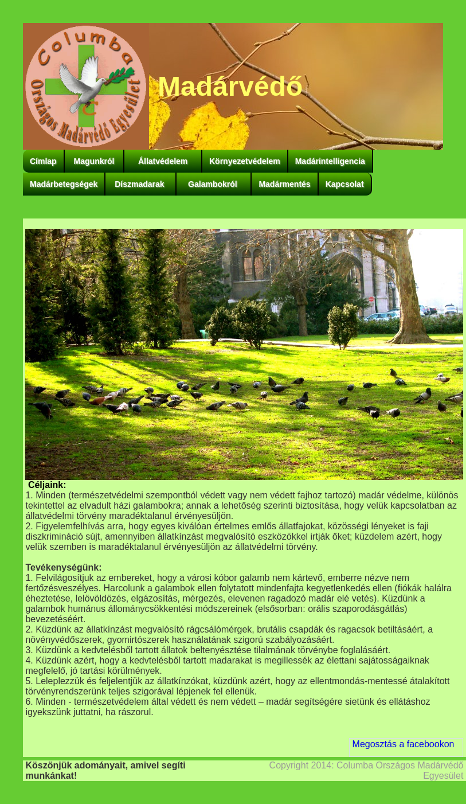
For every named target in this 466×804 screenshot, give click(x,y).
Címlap (43, 161)
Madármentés (284, 184)
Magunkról (94, 161)
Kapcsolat (345, 184)
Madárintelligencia (330, 161)
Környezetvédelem (244, 161)
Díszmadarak (140, 184)
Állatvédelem (162, 161)
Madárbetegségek (63, 184)
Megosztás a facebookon (404, 744)
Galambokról (213, 184)
